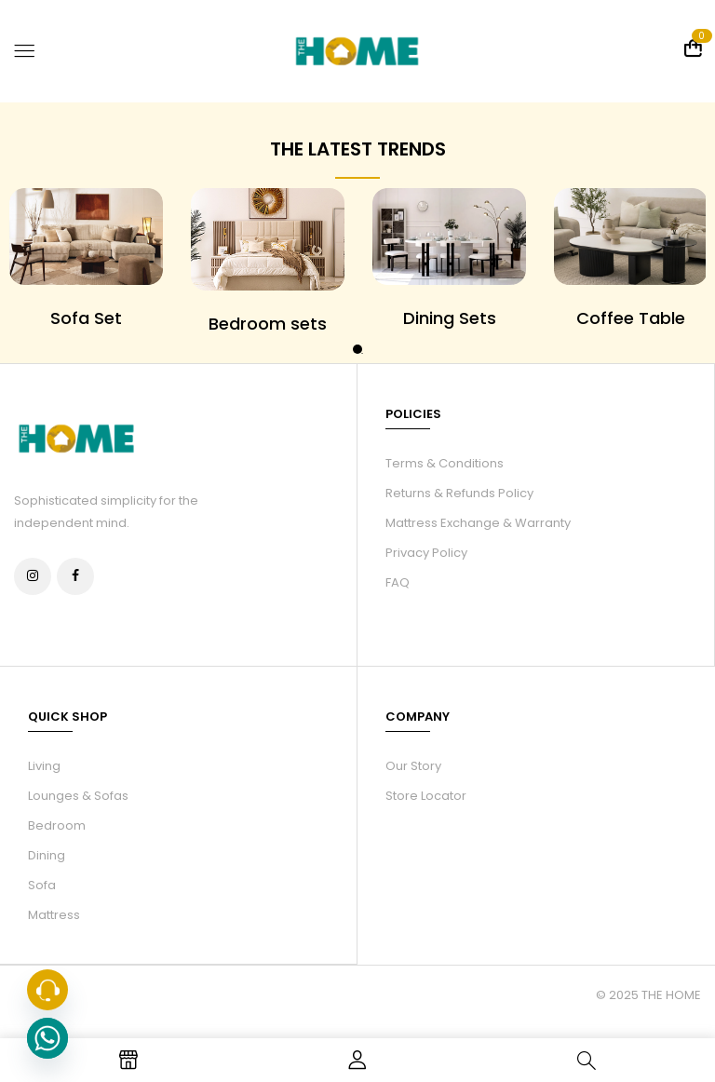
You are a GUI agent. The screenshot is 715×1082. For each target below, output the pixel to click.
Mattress (54, 914)
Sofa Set (86, 318)
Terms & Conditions (444, 463)
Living (44, 765)
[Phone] (47, 989)
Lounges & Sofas (78, 795)
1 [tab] (357, 349)
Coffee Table (630, 318)
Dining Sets (449, 318)
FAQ (397, 582)
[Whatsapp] (47, 1038)
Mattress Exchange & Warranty (478, 523)
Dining (46, 854)
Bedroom (57, 824)
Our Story (413, 765)
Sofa (42, 884)
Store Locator (425, 795)
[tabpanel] (267, 261)
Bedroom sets (268, 323)
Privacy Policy (426, 552)
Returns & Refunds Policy (459, 493)
